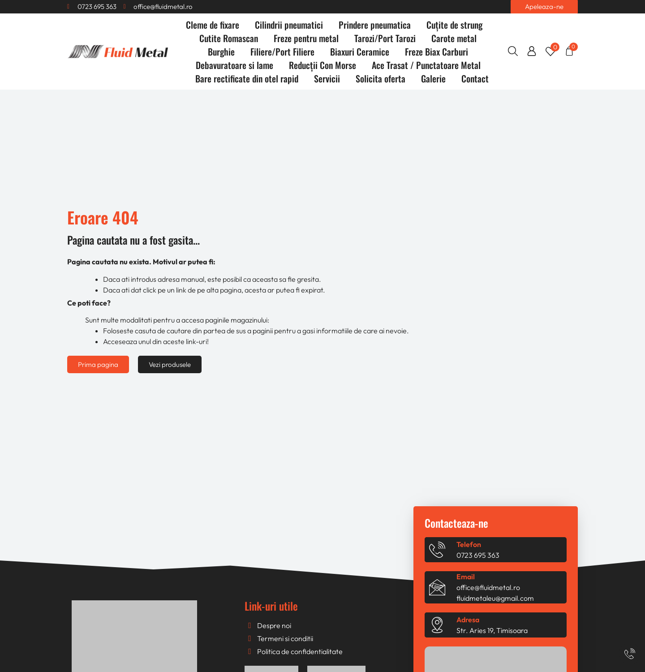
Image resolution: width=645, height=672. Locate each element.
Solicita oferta (380, 78)
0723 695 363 (477, 555)
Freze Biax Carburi (436, 51)
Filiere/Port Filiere (282, 51)
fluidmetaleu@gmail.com (495, 598)
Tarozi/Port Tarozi (385, 38)
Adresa (467, 619)
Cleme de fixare (212, 24)
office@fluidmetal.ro (488, 587)
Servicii (327, 78)
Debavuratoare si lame (234, 65)
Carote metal (454, 38)
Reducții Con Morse (322, 65)
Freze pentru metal (306, 38)
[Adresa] (437, 625)
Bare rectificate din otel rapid (246, 78)
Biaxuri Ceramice (359, 51)
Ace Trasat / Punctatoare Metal (426, 65)
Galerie (433, 78)
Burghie (221, 51)
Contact (475, 78)
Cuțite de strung (454, 24)
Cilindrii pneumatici (289, 24)
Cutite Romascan (228, 38)
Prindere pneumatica (375, 24)
